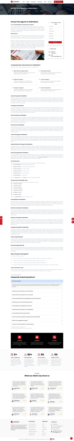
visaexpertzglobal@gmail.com (56, 56)
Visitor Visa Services (16, 175)
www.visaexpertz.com (56, 429)
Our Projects (44, 429)
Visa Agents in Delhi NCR (17, 183)
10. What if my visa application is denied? (20, 320)
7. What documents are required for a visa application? (22, 309)
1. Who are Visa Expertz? (16, 281)
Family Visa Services (16, 173)
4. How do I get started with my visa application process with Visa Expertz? (26, 298)
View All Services (31, 434)
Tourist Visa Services (17, 164)
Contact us (44, 433)
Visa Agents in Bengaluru (17, 187)
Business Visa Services (17, 166)
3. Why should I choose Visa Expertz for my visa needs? (22, 294)
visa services (17, 177)
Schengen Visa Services (17, 170)
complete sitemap (18, 196)
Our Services (44, 427)
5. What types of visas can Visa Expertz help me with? (22, 302)
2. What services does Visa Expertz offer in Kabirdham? (22, 291)
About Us (43, 425)
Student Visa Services (17, 168)
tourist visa (40, 157)
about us (24, 177)
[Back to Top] (71, 438)
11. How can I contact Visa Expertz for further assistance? (23, 324)
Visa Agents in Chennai (17, 192)
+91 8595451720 (53, 53)
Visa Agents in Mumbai (17, 185)
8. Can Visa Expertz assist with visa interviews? (21, 313)
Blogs (43, 431)
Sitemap (43, 434)
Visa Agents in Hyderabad (17, 190)
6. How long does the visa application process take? (22, 305)
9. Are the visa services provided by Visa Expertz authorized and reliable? (26, 316)
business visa (45, 157)
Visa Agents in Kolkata (17, 194)
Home (13, 10)
